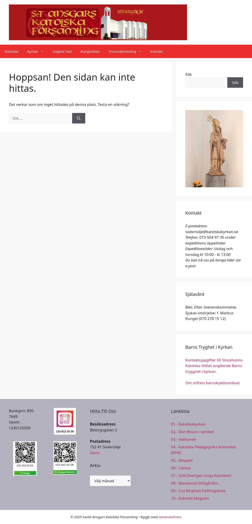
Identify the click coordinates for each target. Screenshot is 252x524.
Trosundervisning (127, 51)
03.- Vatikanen (183, 439)
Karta (95, 452)
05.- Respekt (182, 460)
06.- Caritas (181, 467)
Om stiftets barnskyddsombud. (212, 382)
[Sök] (78, 118)
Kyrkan (37, 51)
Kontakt (156, 51)
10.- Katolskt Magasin (190, 498)
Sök (188, 74)
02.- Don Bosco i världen (192, 431)
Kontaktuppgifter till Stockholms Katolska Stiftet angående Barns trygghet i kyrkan (213, 365)
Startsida (11, 51)
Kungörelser (90, 51)
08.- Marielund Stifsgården (194, 483)
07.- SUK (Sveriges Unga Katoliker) (201, 475)
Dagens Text (62, 51)
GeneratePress (170, 517)
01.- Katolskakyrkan (188, 424)
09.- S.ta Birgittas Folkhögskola (198, 490)
